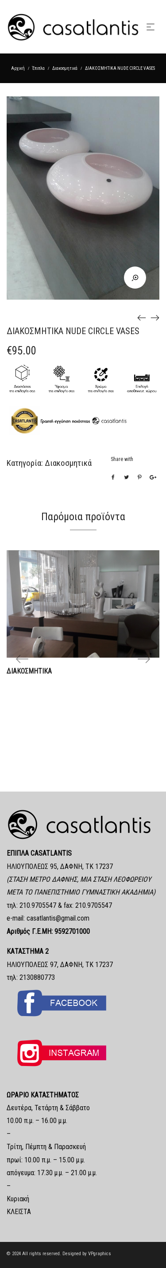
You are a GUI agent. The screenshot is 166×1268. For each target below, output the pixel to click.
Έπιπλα (38, 68)
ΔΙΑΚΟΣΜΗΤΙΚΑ (29, 671)
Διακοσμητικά (64, 68)
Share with (122, 459)
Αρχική (18, 68)
